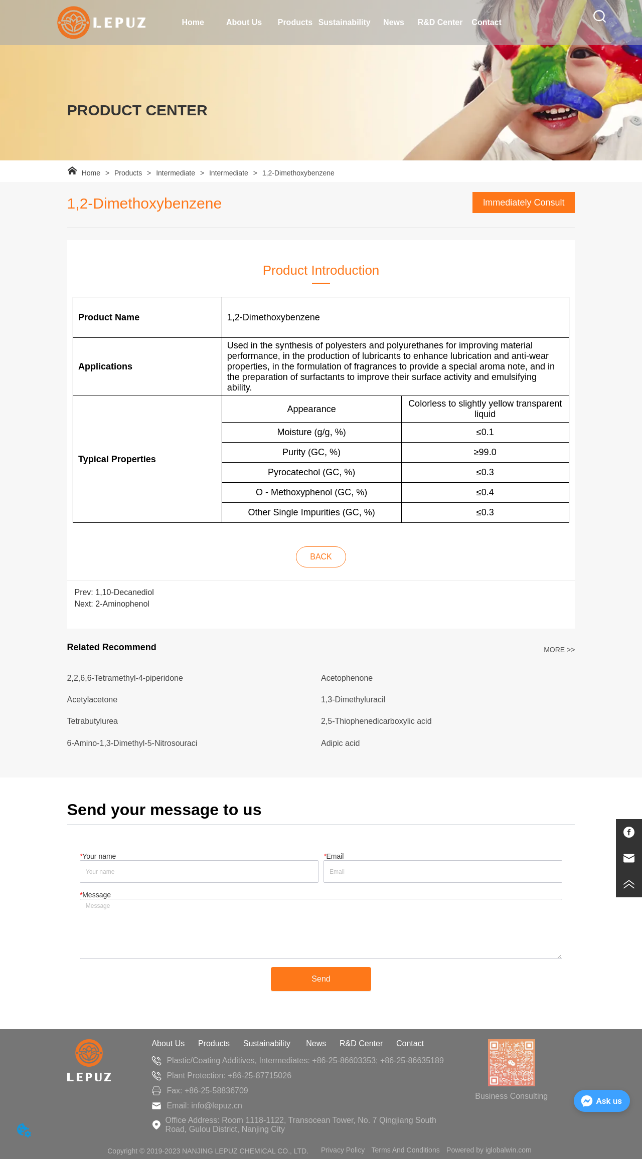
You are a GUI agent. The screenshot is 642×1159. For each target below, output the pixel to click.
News (316, 1043)
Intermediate (175, 173)
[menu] (340, 22)
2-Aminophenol (122, 604)
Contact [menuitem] (486, 22)
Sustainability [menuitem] (344, 22)
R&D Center (361, 1043)
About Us (168, 1043)
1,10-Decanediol (124, 592)
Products (128, 173)
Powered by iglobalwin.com (489, 1150)
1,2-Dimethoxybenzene (297, 173)
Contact (410, 1043)
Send (320, 979)
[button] (244, 23)
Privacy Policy (343, 1150)
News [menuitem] (393, 22)
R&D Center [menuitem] (440, 22)
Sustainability (268, 1043)
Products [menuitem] (295, 22)
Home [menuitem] (193, 22)
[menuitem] (244, 22)
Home (91, 173)
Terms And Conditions (406, 1150)
